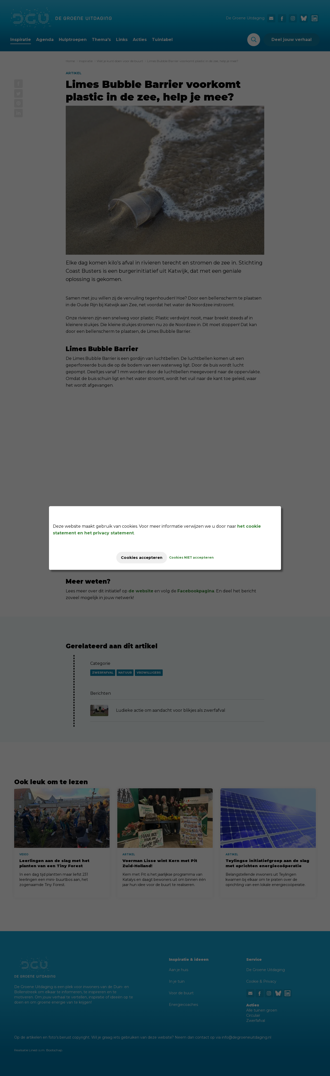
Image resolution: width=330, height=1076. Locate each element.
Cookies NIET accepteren (196, 557)
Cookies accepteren (141, 557)
